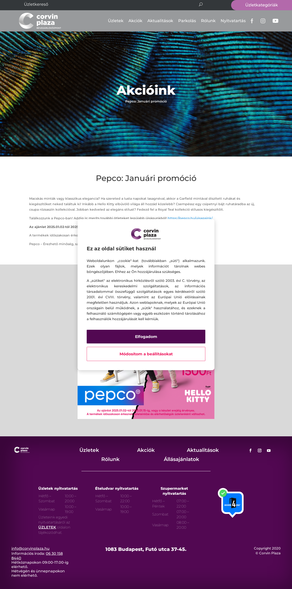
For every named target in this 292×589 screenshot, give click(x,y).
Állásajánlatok (181, 459)
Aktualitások (160, 20)
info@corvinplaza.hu (30, 548)
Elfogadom (146, 336)
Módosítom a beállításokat (146, 354)
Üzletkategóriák (261, 5)
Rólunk (208, 20)
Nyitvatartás (233, 20)
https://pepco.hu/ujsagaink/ (190, 218)
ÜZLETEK (47, 527)
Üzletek (115, 20)
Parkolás (187, 20)
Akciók (135, 20)
